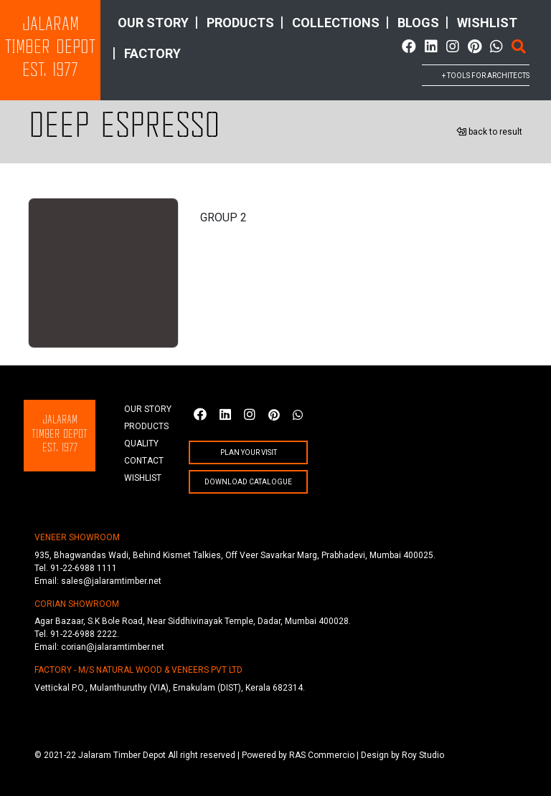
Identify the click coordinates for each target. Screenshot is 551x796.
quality (141, 443)
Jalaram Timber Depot (122, 755)
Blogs (418, 22)
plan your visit (248, 452)
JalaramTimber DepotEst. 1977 (50, 48)
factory (152, 53)
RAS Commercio (321, 755)
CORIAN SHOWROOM (76, 604)
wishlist (487, 22)
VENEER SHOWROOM (77, 537)
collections (336, 22)
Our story (153, 22)
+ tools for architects (485, 76)
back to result (489, 132)
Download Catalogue (248, 482)
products (240, 22)
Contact (144, 461)
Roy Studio (423, 755)
